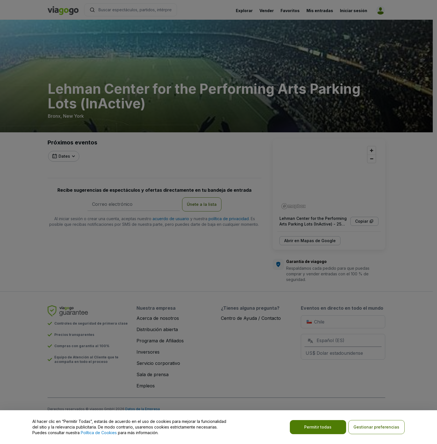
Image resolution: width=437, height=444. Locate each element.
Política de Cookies (99, 432)
